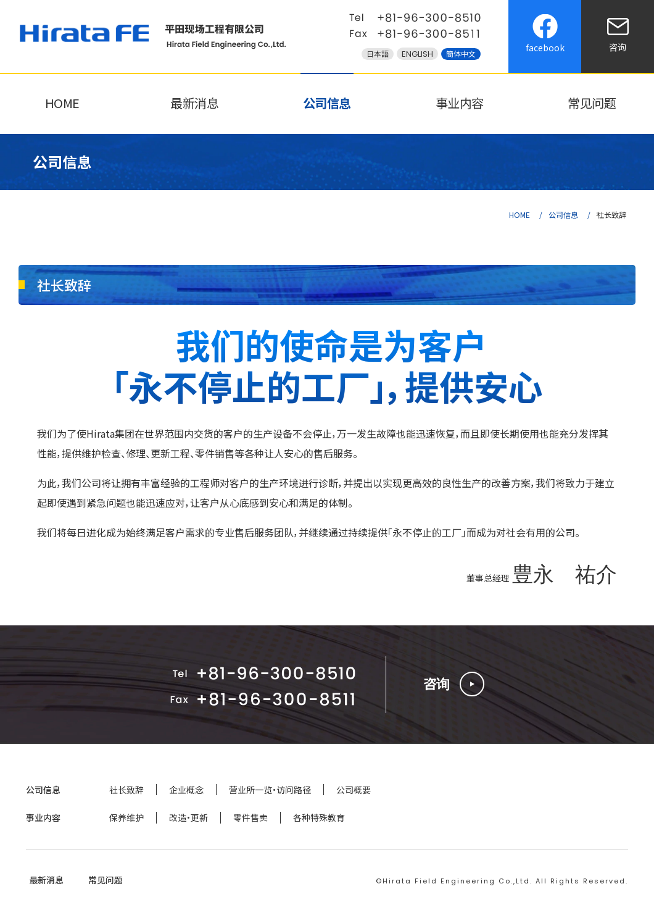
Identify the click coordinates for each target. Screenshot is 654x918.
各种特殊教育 (319, 817)
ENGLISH (417, 54)
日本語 (377, 54)
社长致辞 (126, 789)
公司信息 (327, 103)
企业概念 (186, 789)
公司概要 (353, 789)
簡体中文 (461, 54)
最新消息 (194, 103)
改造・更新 (188, 817)
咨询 (617, 47)
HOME (62, 103)
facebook (545, 47)
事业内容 (460, 103)
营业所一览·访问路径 (270, 789)
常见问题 (592, 103)
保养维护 (126, 817)
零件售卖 (250, 817)
